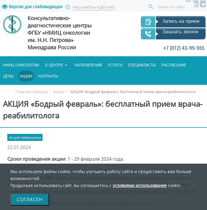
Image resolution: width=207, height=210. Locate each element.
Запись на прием (40, 39)
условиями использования (140, 185)
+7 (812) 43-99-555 (102, 68)
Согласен (30, 199)
